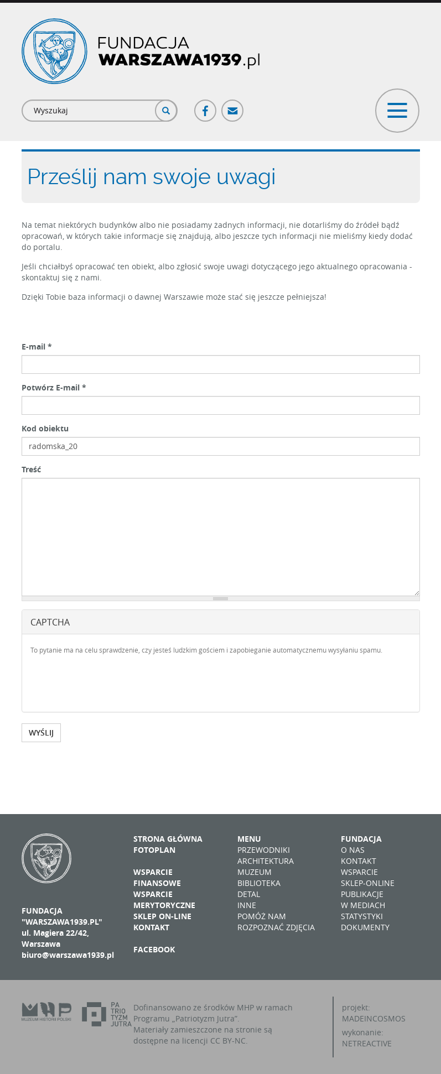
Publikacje (362, 894)
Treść (31, 469)
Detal (248, 894)
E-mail (37, 346)
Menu (249, 838)
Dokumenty (365, 927)
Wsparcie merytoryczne (164, 899)
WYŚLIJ (41, 732)
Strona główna (168, 838)
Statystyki (362, 916)
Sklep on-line (162, 916)
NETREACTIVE (367, 1043)
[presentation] (114, 681)
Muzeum (254, 872)
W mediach (363, 905)
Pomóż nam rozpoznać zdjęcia (276, 921)
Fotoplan (154, 849)
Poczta (232, 106)
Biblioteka (259, 883)
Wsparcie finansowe (157, 877)
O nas (353, 849)
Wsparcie (359, 872)
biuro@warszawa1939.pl (68, 955)
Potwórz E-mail (54, 387)
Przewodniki (263, 849)
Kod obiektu (45, 428)
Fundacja (361, 838)
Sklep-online (368, 883)
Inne (246, 905)
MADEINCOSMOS (374, 1018)
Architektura (265, 861)
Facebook (205, 106)
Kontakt (151, 927)
